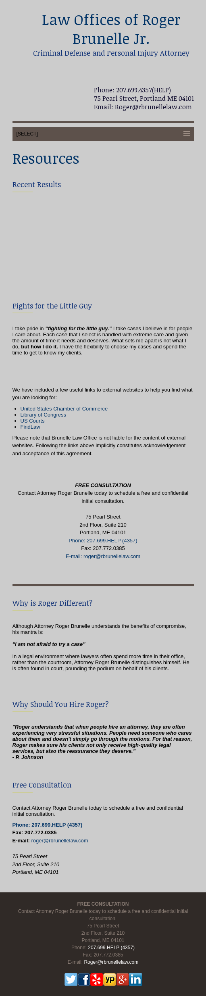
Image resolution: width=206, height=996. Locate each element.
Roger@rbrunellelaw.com (152, 106)
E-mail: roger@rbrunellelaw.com (103, 556)
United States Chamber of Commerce (64, 409)
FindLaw (30, 427)
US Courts (33, 421)
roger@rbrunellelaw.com (59, 841)
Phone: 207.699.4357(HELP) (132, 89)
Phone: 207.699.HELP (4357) (103, 541)
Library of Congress (43, 415)
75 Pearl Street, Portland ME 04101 (144, 98)
